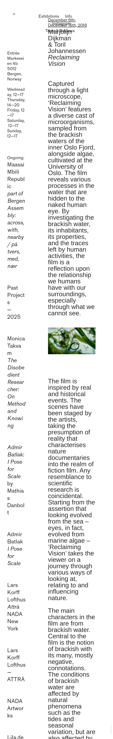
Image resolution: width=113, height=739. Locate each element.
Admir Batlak (15, 548)
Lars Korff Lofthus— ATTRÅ (16, 665)
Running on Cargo (111, 729)
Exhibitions (48, 16)
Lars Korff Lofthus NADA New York (16, 607)
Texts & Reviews (60, 30)
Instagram (61, 23)
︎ (14, 14)
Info (68, 16)
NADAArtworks (15, 708)
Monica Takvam (16, 382)
